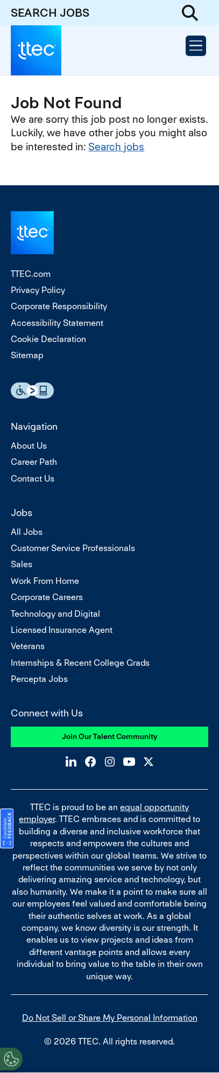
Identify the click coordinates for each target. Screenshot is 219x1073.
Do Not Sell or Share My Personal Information (109, 1017)
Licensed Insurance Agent (61, 630)
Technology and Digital (55, 613)
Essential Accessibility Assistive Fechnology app (32, 390)
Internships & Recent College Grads (80, 662)
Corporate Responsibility (59, 306)
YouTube (129, 762)
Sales (21, 564)
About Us (29, 445)
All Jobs (27, 532)
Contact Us (32, 478)
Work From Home (45, 581)
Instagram (110, 762)
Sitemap (27, 355)
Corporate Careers (47, 597)
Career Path (34, 462)
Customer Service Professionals (73, 548)
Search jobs (116, 147)
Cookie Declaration (48, 339)
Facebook (90, 762)
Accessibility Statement (57, 323)
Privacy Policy (38, 290)
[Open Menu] (196, 46)
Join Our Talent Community (110, 736)
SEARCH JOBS (50, 12)
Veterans (28, 646)
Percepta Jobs (39, 679)
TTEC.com (31, 274)
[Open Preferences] (11, 1059)
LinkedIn (71, 762)
